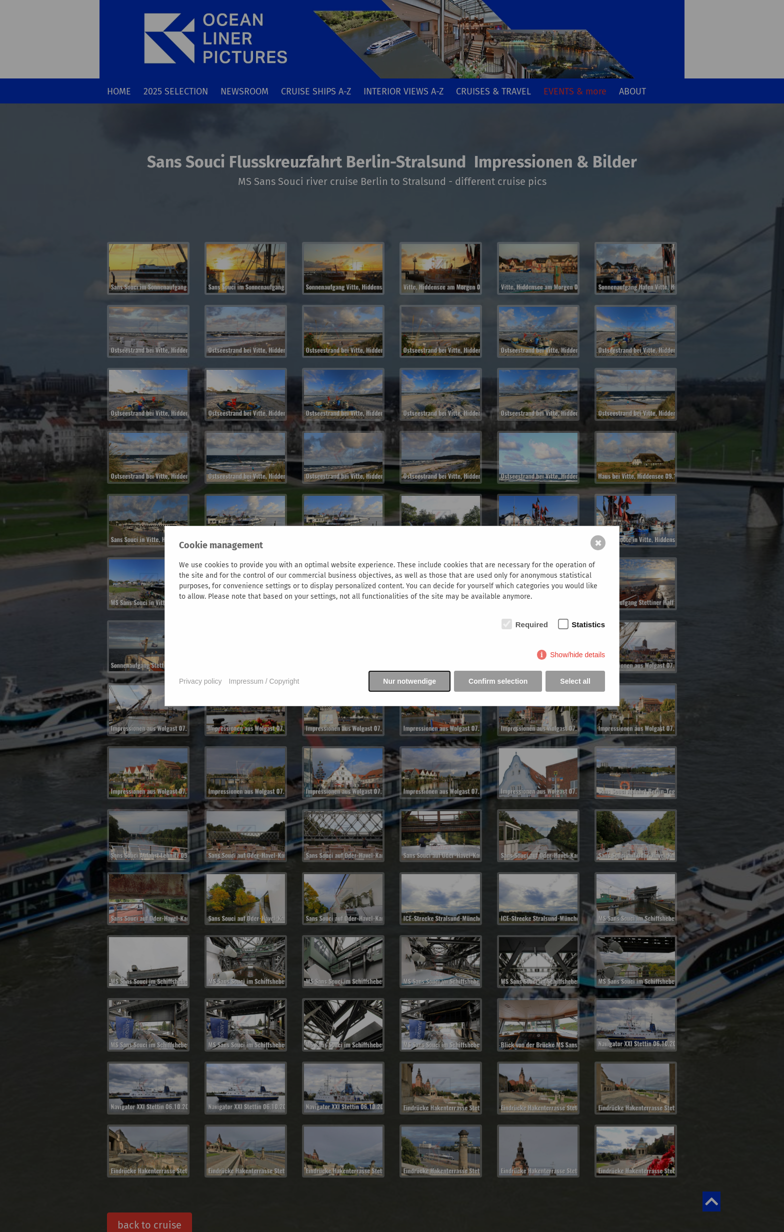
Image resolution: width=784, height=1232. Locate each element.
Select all (575, 681)
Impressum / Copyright (264, 681)
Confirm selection (498, 681)
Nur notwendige (409, 681)
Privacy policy (200, 681)
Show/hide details (577, 655)
